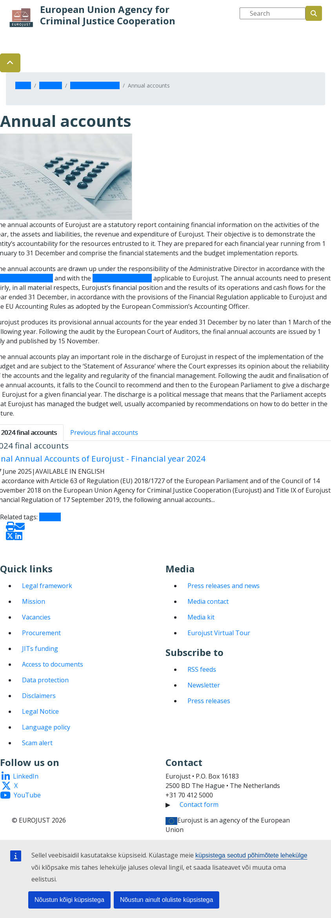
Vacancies (36, 617)
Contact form (199, 804)
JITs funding (40, 648)
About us (50, 85)
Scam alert (37, 742)
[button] (10, 62)
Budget (50, 517)
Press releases (208, 700)
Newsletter (203, 685)
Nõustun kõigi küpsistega (69, 899)
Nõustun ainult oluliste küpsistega (166, 899)
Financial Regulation (122, 278)
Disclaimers (39, 695)
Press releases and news (223, 585)
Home (23, 85)
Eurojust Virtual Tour (218, 632)
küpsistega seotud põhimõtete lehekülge (251, 855)
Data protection (45, 680)
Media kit (201, 617)
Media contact (208, 601)
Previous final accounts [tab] (104, 432)
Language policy (46, 727)
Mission (33, 601)
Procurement (41, 632)
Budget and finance (95, 85)
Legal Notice (40, 711)
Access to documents (52, 664)
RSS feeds (201, 669)
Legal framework (47, 585)
